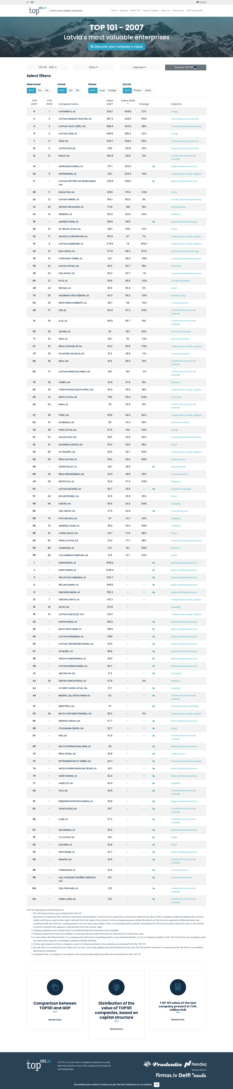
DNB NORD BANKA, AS (69, 592)
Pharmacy (176, 214)
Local (102, 90)
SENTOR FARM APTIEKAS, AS (72, 681)
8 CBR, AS (63, 819)
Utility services (178, 459)
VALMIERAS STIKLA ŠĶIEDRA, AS (74, 296)
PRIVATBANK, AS (67, 852)
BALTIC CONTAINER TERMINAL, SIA (75, 714)
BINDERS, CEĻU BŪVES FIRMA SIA (74, 696)
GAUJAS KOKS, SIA (67, 437)
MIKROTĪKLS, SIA (66, 706)
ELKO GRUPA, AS (67, 251)
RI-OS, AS (63, 281)
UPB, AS (62, 310)
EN (32, 2)
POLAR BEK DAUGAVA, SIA (71, 354)
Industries (139, 67)
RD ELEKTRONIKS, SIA (69, 496)
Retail (174, 192)
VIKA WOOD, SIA (67, 273)
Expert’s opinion (151, 10)
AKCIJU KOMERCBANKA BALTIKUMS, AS (78, 769)
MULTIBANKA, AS (67, 830)
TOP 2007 (34, 102)
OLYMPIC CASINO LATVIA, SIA (73, 688)
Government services (181, 877)
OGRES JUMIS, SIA (67, 899)
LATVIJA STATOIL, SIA (69, 266)
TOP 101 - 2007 (47, 67)
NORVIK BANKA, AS (68, 622)
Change (144, 104)
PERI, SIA (63, 736)
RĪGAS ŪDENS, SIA (67, 754)
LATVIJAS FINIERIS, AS (69, 200)
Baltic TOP (136, 10)
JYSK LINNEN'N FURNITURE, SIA (73, 555)
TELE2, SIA (63, 141)
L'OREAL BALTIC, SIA (68, 533)
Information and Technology (185, 251)
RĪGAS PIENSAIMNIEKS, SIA (71, 474)
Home (114, 10)
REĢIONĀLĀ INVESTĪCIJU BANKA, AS (76, 801)
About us (165, 10)
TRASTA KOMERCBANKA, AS (72, 659)
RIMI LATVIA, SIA (66, 192)
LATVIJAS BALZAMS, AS (70, 489)
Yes (40, 90)
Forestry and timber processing (186, 126)
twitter (201, 2)
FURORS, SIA (65, 504)
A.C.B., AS (63, 321)
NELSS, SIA (63, 361)
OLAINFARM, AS (66, 548)
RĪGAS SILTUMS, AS (68, 459)
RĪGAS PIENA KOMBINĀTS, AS (73, 303)
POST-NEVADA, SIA (68, 518)
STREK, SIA (64, 415)
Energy (174, 111)
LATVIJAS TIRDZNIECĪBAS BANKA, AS (76, 644)
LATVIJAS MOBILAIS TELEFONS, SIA (75, 119)
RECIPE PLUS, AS (66, 481)
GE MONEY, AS (66, 651)
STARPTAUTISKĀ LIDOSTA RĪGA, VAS (76, 390)
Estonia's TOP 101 (185, 67)
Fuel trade (176, 266)
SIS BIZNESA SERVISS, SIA (70, 445)
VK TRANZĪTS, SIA (67, 452)
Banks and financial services (184, 166)
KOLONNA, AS (65, 845)
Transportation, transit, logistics (186, 174)
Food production (179, 303)
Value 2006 (128, 102)
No (47, 90)
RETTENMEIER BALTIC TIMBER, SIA (75, 761)
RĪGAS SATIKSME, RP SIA (70, 346)
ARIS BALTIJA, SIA (67, 673)
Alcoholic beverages (181, 331)
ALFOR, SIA (64, 607)
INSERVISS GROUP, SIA (69, 721)
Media (174, 837)
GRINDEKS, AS (65, 214)
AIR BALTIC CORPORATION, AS (73, 237)
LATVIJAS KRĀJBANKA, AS (71, 637)
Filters (93, 67)
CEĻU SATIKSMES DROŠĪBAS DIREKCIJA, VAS (77, 879)
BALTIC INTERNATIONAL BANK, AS (75, 746)
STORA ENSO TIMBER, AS (70, 259)
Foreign (112, 90)
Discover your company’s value (116, 46)
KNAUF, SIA (64, 156)
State (148, 90)
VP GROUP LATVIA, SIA (70, 229)
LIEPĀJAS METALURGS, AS (71, 207)
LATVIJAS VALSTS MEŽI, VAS (72, 126)
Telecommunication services (185, 119)
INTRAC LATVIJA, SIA (68, 541)
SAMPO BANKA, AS (68, 776)
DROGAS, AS (65, 288)
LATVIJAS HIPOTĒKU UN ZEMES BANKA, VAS (77, 183)
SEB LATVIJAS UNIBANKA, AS (72, 578)
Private (137, 90)
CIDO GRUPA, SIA (67, 511)
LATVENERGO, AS (67, 112)
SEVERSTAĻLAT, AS (68, 467)
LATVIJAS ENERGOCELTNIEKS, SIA (74, 372)
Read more (55, 1019)
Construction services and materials (183, 157)
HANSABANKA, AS (67, 563)
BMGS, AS (63, 404)
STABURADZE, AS (67, 870)
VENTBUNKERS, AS (67, 174)
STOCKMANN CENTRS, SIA (71, 728)
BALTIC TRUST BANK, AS (70, 629)
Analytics (124, 10)
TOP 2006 (49, 102)
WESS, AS (63, 339)
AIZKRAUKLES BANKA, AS (71, 166)
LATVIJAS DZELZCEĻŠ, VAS (71, 614)
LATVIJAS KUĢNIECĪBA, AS (71, 244)
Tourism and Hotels (180, 281)
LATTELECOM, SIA (67, 148)
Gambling (175, 504)
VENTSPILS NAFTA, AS (69, 600)
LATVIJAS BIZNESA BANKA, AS (73, 666)
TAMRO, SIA (64, 382)
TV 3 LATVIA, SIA (66, 837)
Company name (68, 104)
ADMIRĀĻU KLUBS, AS (69, 526)
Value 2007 (109, 102)
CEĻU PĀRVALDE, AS (68, 888)
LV (28, 2)
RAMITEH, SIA (65, 860)
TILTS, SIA (63, 791)
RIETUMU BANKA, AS (68, 585)
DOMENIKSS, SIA (66, 422)
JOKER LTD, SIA (66, 783)
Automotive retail (180, 339)
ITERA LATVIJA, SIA (67, 430)
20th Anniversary (195, 10)
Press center (178, 10)
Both (31, 90)
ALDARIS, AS (64, 332)
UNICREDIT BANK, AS (68, 222)
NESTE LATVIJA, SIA (68, 397)
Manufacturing (178, 207)
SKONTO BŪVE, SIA (68, 809)
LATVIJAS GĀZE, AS (68, 134)
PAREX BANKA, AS (67, 570)
